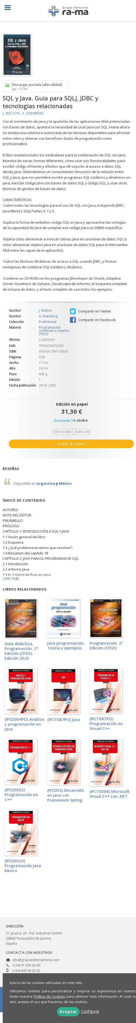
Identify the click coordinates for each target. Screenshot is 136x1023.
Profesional (47, 322)
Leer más (11, 578)
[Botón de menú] (10, 7)
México (65, 483)
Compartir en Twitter (90, 311)
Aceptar (68, 1012)
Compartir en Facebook (92, 320)
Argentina (46, 483)
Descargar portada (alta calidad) (33, 86)
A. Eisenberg (33, 113)
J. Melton (11, 113)
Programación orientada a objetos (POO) (54, 330)
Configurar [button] (90, 1011)
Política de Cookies (49, 996)
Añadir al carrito (71, 443)
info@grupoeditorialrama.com (35, 960)
